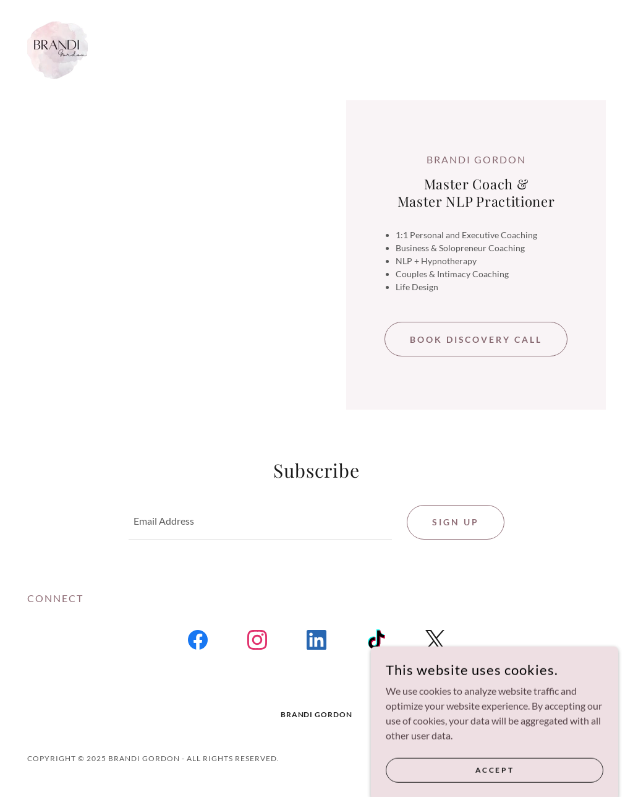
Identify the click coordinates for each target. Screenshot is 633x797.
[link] (57, 48)
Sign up (455, 522)
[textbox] (260, 522)
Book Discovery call (476, 339)
